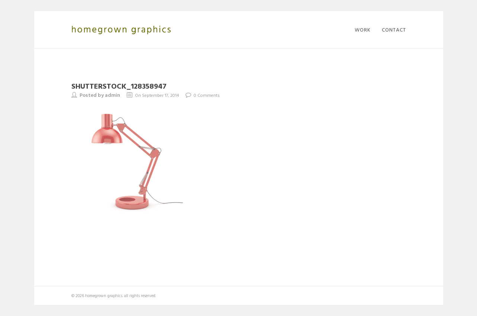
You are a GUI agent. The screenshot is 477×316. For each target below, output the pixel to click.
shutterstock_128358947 (119, 85)
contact (394, 29)
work (363, 29)
